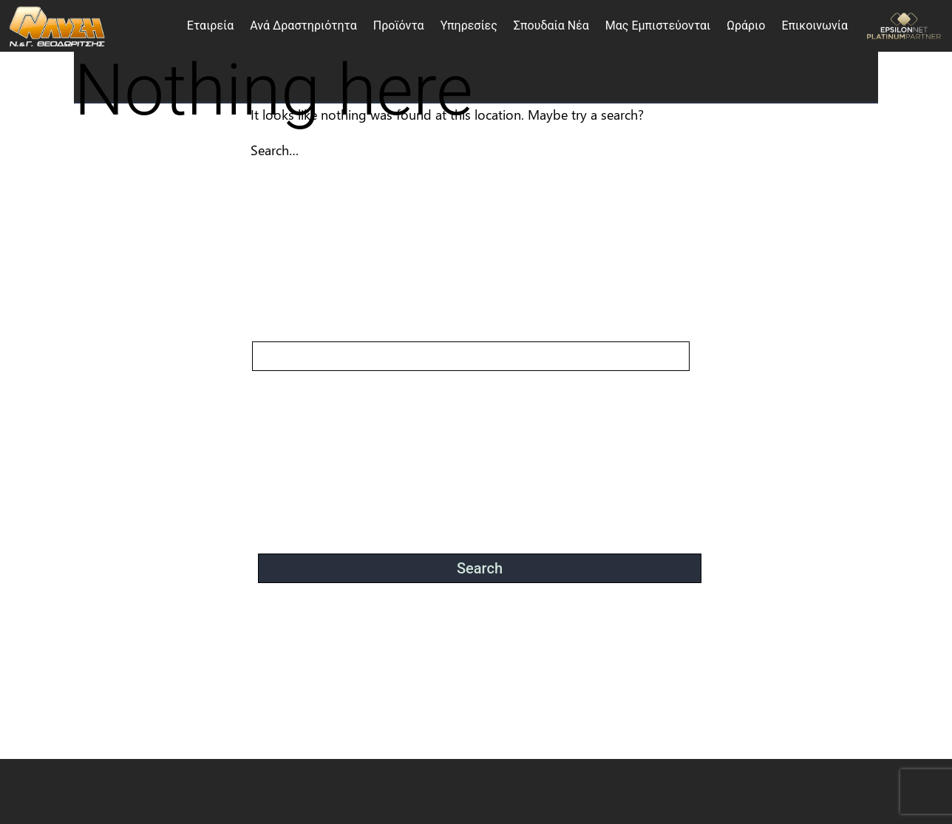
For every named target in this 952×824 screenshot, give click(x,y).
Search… (275, 150)
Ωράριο (746, 25)
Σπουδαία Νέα (551, 25)
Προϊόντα (398, 25)
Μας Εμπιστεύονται (657, 25)
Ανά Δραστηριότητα (303, 25)
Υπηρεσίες (469, 25)
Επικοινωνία (814, 25)
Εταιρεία (210, 25)
